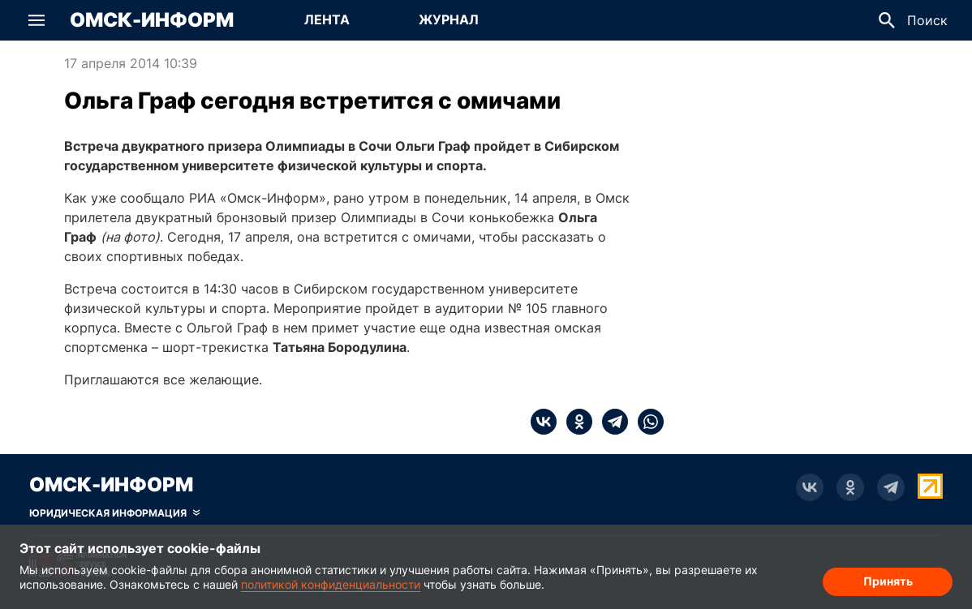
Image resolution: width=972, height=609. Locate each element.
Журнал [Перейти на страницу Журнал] (449, 19)
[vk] (544, 422)
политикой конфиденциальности (330, 584)
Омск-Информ (152, 20)
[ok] (574, 422)
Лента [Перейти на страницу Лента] (327, 19)
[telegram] (610, 422)
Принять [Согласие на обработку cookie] (888, 581)
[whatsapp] (646, 422)
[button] (36, 20)
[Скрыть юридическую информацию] (114, 513)
